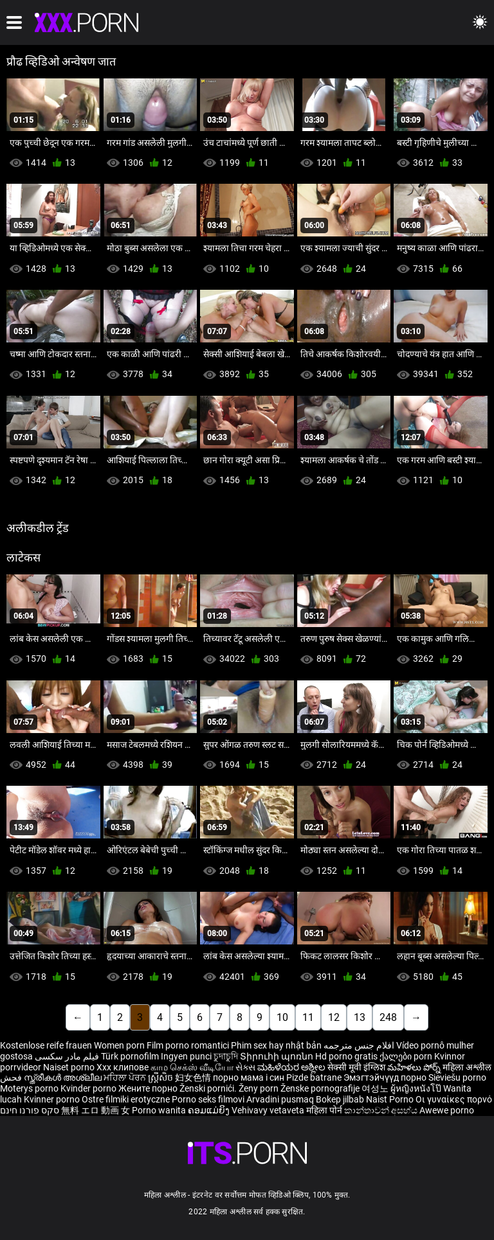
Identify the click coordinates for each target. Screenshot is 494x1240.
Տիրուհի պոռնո (277, 1056)
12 (334, 1017)
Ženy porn (259, 1088)
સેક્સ (245, 1067)
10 (282, 1017)
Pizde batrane (314, 1077)
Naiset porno (69, 1067)
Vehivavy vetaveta (269, 1110)
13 (359, 1017)
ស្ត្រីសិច (161, 1077)
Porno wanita (160, 1110)
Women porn (120, 1045)
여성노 (375, 1088)
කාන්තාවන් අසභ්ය (381, 1110)
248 (388, 1017)
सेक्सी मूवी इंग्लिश (356, 1067)
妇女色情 (194, 1077)
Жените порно (148, 1088)
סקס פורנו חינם (29, 1110)
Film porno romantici (188, 1045)
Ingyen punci (186, 1056)
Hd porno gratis (346, 1056)
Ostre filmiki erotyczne (126, 1099)
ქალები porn (407, 1056)
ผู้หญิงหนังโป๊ (416, 1088)
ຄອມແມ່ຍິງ (210, 1110)
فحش (12, 1077)
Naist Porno (391, 1099)
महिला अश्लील (467, 1067)
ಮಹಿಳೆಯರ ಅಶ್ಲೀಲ (292, 1067)
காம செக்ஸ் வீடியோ (192, 1067)
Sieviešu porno (457, 1077)
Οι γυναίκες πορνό (454, 1099)
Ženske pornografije (320, 1088)
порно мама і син (248, 1077)
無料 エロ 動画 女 (95, 1110)
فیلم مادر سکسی (67, 1056)
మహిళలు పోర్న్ (415, 1067)
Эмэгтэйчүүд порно (385, 1077)
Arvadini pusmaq (281, 1099)
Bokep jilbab (340, 1099)
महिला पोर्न (325, 1110)
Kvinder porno (89, 1088)
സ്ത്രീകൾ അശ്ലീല (64, 1077)
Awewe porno (446, 1110)
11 (308, 1017)
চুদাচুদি (226, 1056)
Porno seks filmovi (208, 1099)
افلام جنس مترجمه (359, 1045)
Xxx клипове (122, 1067)
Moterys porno (30, 1088)
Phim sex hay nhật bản (276, 1045)
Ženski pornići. (209, 1088)
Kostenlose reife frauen (46, 1045)
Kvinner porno (53, 1099)
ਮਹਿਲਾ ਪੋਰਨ (126, 1077)
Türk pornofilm (130, 1056)
